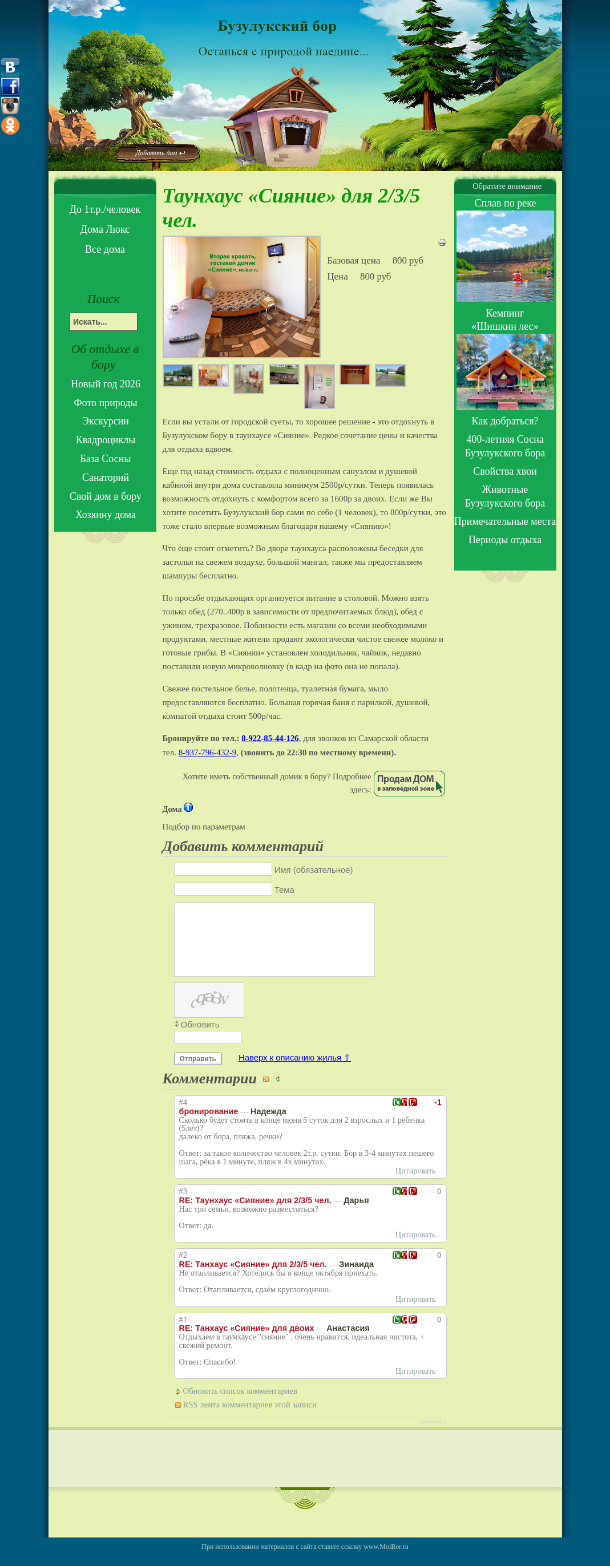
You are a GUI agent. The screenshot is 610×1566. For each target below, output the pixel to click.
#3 (183, 1205)
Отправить (198, 1073)
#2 (183, 1269)
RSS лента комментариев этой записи (250, 1418)
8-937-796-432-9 (208, 752)
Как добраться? (504, 421)
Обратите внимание (505, 186)
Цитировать (415, 1184)
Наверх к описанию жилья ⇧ (295, 1071)
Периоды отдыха (505, 539)
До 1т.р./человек (105, 209)
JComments (432, 1435)
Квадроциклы (106, 440)
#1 (183, 1333)
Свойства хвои (505, 471)
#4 (183, 1116)
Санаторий (105, 477)
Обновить (200, 1038)
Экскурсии (105, 421)
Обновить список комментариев (240, 1404)
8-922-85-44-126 (270, 738)
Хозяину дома (105, 514)
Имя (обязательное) (313, 870)
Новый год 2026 (105, 384)
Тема (284, 890)
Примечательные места (505, 521)
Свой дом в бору (106, 496)
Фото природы (105, 402)
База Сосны (105, 458)
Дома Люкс (105, 229)
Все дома (105, 249)
